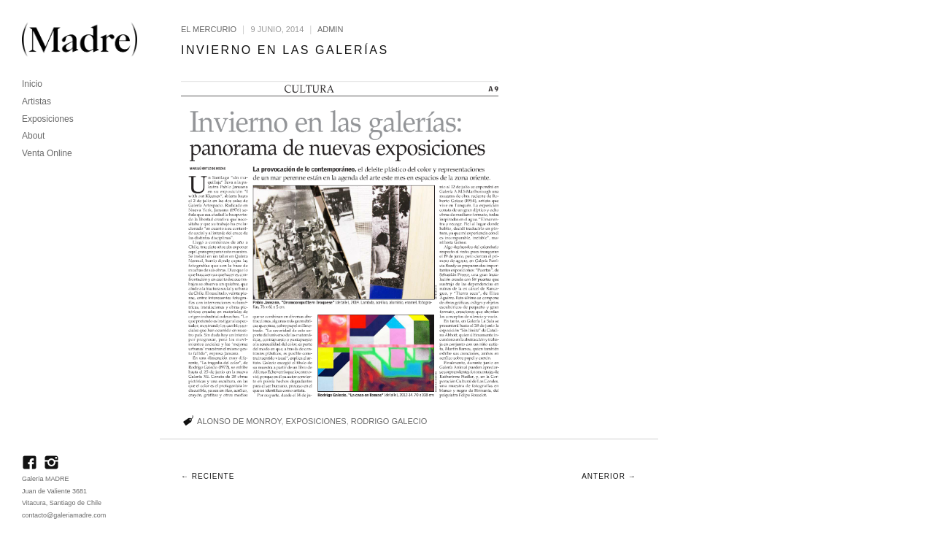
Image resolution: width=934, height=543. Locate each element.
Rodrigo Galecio (389, 421)
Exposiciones (48, 119)
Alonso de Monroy (239, 421)
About (33, 136)
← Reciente (207, 476)
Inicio (32, 84)
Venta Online (47, 153)
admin (330, 29)
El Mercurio (208, 29)
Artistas (36, 101)
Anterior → (609, 476)
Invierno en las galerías (285, 50)
